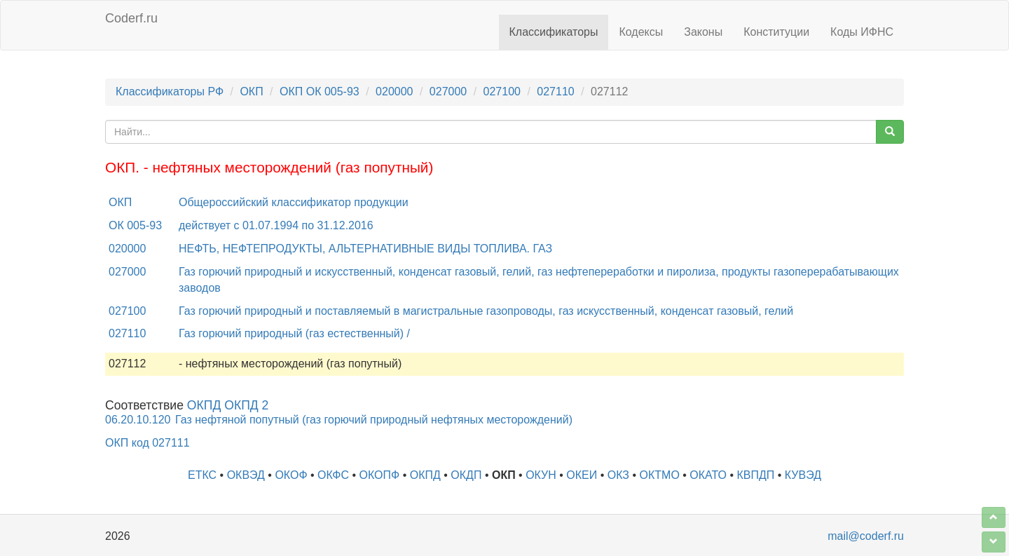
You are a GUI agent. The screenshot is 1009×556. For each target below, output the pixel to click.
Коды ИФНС (861, 32)
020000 (394, 91)
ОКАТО (708, 475)
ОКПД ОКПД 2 (228, 405)
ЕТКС (202, 475)
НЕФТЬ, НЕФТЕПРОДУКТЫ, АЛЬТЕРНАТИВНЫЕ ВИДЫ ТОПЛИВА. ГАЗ (365, 249)
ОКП (251, 91)
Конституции (776, 32)
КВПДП (756, 475)
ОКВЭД (246, 475)
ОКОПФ (379, 475)
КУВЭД (803, 475)
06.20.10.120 (137, 420)
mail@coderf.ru (866, 536)
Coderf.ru (131, 18)
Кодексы (641, 32)
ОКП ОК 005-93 (319, 91)
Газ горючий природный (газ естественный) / (294, 333)
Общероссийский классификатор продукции (294, 202)
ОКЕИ (581, 475)
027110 (555, 91)
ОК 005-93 (135, 225)
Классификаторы (553, 32)
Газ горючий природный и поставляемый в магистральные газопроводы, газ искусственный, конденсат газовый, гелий (486, 311)
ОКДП (466, 475)
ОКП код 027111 (147, 443)
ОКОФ (291, 475)
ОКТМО (660, 475)
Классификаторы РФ (170, 91)
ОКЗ (618, 475)
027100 (502, 91)
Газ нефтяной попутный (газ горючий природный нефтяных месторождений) (373, 420)
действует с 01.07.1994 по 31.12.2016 (276, 225)
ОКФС (333, 475)
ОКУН (541, 475)
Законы (703, 32)
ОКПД (425, 475)
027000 (448, 91)
